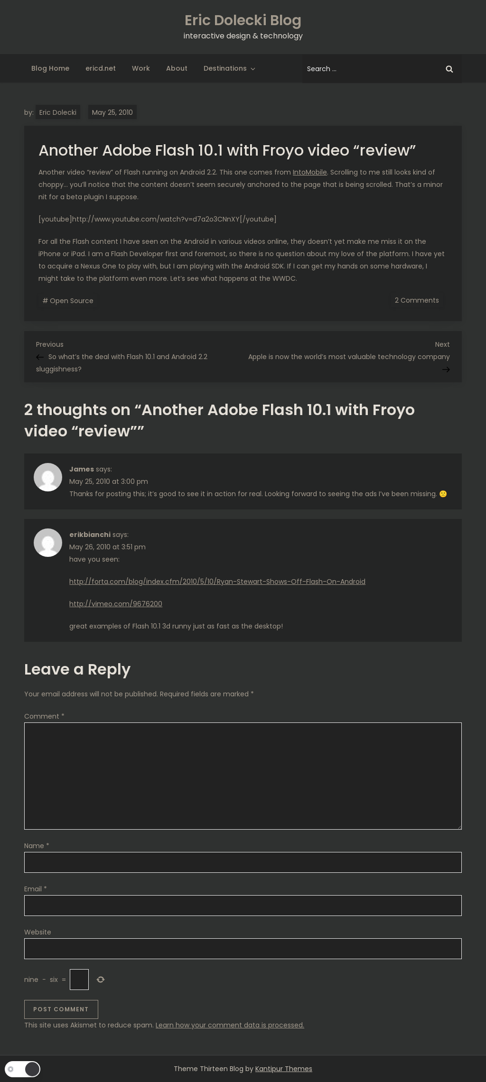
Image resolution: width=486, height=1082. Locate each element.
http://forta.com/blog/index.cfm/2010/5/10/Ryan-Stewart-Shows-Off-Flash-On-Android (217, 581)
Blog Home (50, 68)
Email (35, 889)
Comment (44, 716)
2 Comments (419, 300)
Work (141, 68)
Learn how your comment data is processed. (230, 1025)
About (176, 68)
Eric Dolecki (57, 112)
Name (36, 846)
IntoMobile (310, 172)
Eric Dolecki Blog (243, 20)
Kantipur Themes (283, 1068)
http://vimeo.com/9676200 (115, 604)
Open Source (71, 300)
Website (37, 932)
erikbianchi (90, 534)
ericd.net (100, 68)
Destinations (230, 68)
